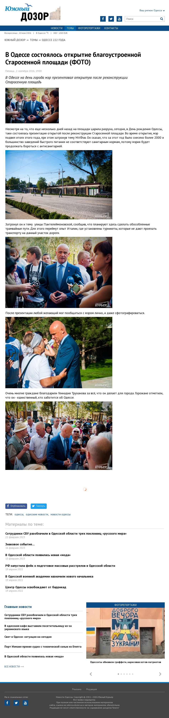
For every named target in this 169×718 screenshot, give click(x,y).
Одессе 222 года (53, 40)
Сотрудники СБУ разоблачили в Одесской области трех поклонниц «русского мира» (66, 533)
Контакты (111, 28)
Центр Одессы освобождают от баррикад (35, 587)
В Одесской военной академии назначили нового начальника (49, 576)
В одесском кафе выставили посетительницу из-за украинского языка (38, 627)
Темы (34, 40)
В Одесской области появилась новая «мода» (38, 555)
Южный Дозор (14, 40)
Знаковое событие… (20, 544)
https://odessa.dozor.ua (32, 13)
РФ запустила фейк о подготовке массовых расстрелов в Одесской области (60, 566)
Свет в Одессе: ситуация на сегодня (28, 636)
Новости (56, 28)
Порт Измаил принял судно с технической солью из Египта (42, 646)
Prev (91, 674)
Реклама (76, 689)
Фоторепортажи (89, 28)
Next (160, 674)
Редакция (91, 689)
